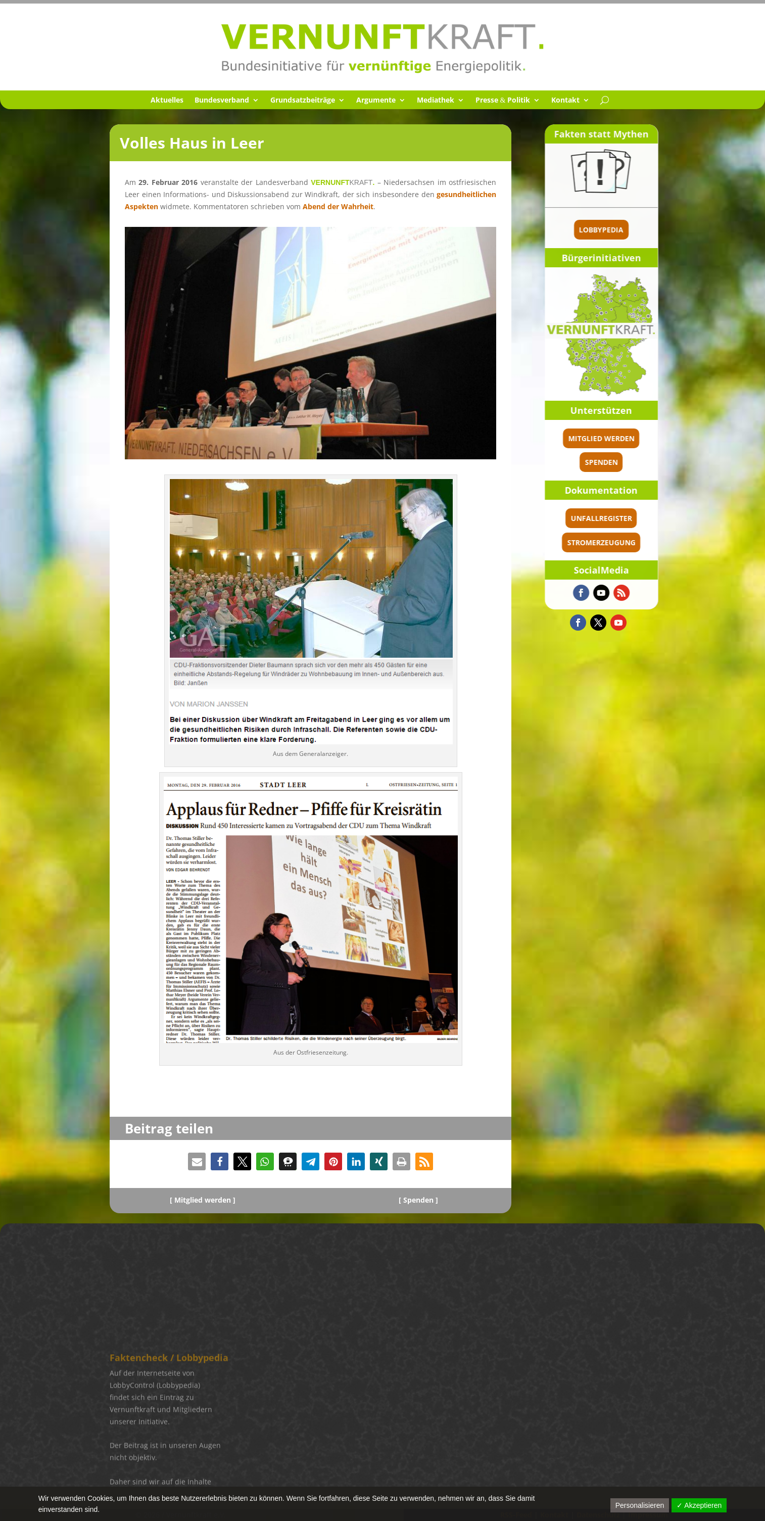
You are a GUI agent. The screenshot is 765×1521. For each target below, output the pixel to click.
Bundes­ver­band (222, 101)
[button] (197, 1161)
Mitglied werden (633, 438)
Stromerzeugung (633, 542)
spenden (632, 462)
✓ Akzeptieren (699, 1505)
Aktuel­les (167, 101)
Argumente (376, 101)
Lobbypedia (633, 229)
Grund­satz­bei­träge (302, 101)
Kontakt (565, 101)
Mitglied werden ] (204, 1200)
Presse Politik (503, 101)
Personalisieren (639, 1505)
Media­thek (435, 101)
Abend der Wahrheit (338, 206)
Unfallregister (632, 518)
